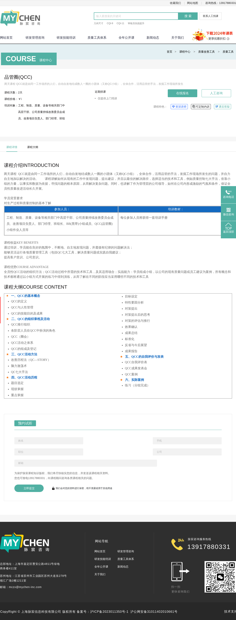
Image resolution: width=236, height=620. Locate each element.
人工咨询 (216, 93)
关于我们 (177, 37)
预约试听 (23, 422)
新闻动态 (153, 37)
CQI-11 (120, 23)
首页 (169, 51)
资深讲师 (179, 106)
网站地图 (192, 3)
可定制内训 (200, 106)
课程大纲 (32, 147)
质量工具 (228, 51)
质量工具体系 (97, 37)
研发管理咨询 (35, 37)
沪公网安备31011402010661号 (154, 611)
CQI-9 (110, 23)
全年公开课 (126, 37)
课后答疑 (222, 106)
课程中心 (184, 51)
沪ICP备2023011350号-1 (109, 611)
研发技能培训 (66, 37)
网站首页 (99, 551)
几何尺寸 (98, 23)
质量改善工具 (206, 51)
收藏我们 (175, 3)
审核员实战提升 (136, 23)
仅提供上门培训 (107, 98)
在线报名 (182, 93)
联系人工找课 (210, 16)
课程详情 (11, 147)
